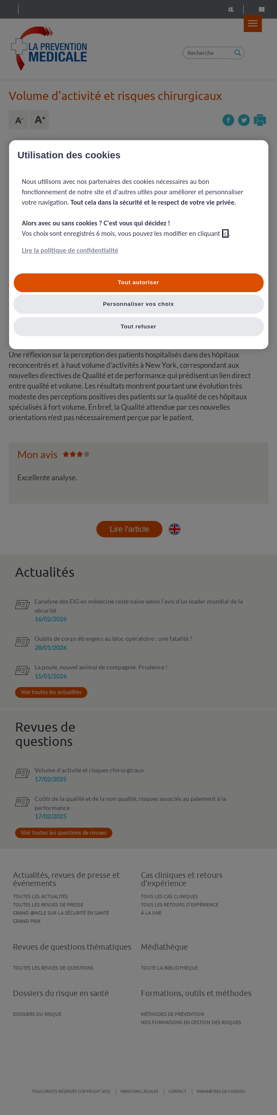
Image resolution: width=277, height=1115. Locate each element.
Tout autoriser (138, 282)
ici (225, 233)
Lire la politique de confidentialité (70, 250)
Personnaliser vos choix (138, 304)
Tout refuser (138, 326)
